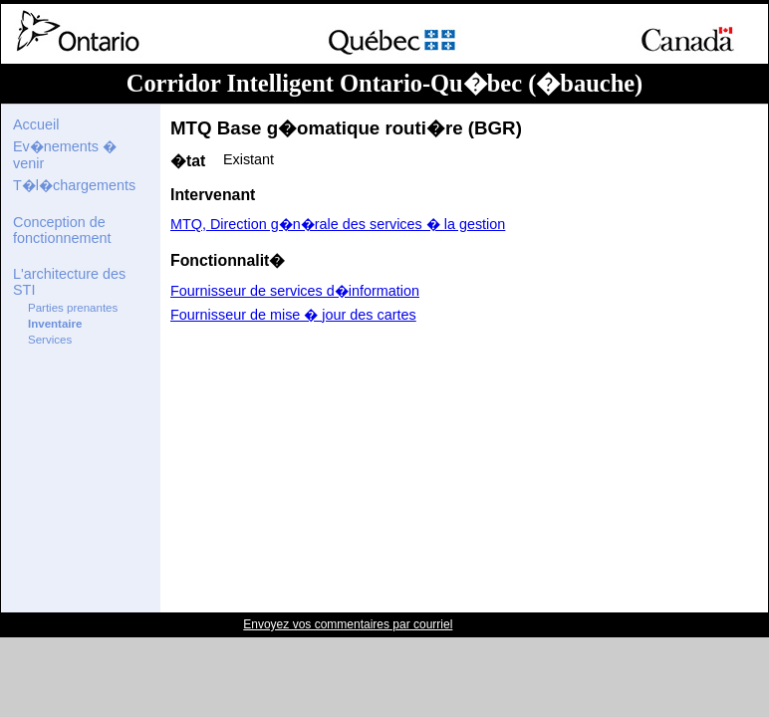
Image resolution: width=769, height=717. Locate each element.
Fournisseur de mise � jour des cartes (293, 315)
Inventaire (55, 324)
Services (50, 340)
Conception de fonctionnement (62, 230)
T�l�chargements (74, 185)
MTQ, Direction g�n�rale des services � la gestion (337, 224)
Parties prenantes (73, 308)
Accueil (36, 124)
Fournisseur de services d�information (294, 291)
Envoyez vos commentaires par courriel (347, 624)
